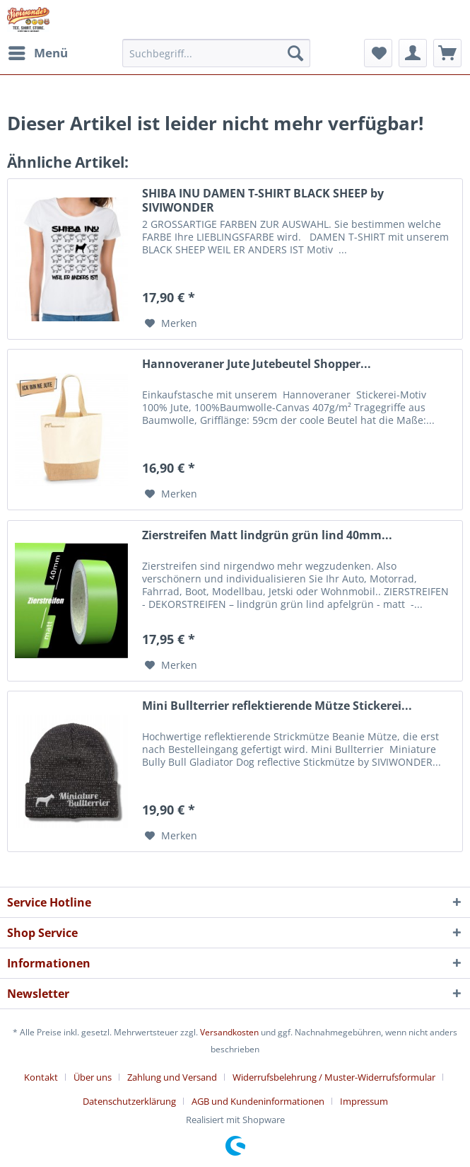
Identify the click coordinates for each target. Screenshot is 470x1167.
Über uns (93, 1077)
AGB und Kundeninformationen (258, 1101)
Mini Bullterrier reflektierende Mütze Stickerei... (277, 706)
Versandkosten (229, 1032)
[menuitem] (37, 53)
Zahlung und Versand (172, 1077)
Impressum (364, 1101)
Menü (38, 51)
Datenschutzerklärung (129, 1101)
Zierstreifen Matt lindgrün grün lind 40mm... (267, 535)
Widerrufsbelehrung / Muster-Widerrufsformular (334, 1077)
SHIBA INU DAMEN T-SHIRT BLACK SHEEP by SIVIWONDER (263, 200)
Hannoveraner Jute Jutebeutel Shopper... (256, 364)
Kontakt (41, 1077)
